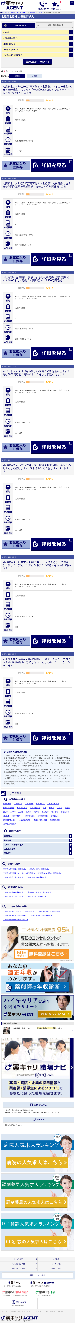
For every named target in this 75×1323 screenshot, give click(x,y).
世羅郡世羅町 (55, 820)
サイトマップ (6, 1311)
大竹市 (36, 812)
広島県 (40, 12)
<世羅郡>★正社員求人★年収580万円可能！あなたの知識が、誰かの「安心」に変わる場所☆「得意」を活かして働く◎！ (37, 565)
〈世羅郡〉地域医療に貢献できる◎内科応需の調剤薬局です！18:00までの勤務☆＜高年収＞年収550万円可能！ (36, 279)
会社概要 (60, 1311)
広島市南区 (29, 804)
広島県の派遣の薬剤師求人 (13, 896)
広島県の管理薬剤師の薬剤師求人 (15, 920)
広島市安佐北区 (8, 808)
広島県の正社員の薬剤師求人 (14, 892)
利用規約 (13, 1311)
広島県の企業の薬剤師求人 (13, 877)
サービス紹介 (18, 1259)
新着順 (17, 76)
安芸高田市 (65, 812)
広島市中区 (7, 804)
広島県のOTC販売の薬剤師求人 (50, 873)
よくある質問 (56, 1264)
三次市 (20, 812)
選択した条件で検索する (37, 61)
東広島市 (45, 812)
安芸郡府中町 (17, 816)
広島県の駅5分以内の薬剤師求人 (41, 915)
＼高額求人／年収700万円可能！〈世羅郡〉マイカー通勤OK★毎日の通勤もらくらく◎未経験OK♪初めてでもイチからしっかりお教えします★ (37, 89)
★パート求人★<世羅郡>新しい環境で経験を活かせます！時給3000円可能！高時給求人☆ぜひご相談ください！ (36, 373)
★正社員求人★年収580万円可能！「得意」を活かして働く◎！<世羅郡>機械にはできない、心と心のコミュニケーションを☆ (37, 662)
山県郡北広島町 (25, 820)
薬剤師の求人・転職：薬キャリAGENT (14, 12)
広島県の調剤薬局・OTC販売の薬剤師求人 (19, 873)
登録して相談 (56, 1268)
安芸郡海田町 (30, 816)
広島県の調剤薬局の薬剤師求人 (15, 869)
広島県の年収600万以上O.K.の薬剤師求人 (18, 911)
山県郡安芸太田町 (9, 820)
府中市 (13, 812)
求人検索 (32, 12)
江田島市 (6, 816)
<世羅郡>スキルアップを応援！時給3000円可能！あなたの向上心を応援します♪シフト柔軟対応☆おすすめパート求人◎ (37, 468)
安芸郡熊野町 (43, 816)
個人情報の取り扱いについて (26, 1311)
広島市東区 (18, 804)
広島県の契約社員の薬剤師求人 (39, 892)
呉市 (44, 808)
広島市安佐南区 (53, 804)
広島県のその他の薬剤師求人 (37, 877)
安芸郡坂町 (55, 816)
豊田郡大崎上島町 (40, 820)
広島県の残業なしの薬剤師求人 (49, 911)
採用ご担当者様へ (51, 1311)
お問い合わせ (40, 1311)
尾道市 (67, 808)
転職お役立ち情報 (18, 1268)
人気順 (34, 76)
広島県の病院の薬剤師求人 (39, 869)
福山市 (5, 812)
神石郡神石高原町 (9, 824)
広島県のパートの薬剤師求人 (37, 896)
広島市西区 (40, 804)
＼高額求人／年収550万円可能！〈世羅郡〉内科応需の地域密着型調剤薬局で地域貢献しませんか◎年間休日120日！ (36, 185)
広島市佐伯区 (35, 808)
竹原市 (51, 808)
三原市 (59, 808)
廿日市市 (54, 812)
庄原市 (28, 812)
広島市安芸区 (22, 808)
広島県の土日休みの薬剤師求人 (15, 915)
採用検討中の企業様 (37, 1275)
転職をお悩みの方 (18, 1264)
